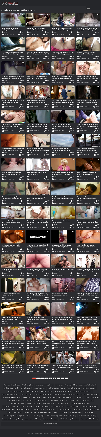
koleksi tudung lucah (49, 397)
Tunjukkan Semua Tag (51, 424)
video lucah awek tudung (33, 419)
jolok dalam (26, 397)
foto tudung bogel (72, 394)
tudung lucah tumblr (14, 413)
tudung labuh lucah (64, 410)
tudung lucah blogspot (92, 410)
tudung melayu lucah (44, 413)
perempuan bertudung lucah (81, 404)
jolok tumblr (36, 397)
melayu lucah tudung (33, 404)
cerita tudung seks (59, 394)
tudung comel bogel (38, 410)
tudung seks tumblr (75, 413)
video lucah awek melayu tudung (12, 419)
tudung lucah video (29, 413)
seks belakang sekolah (42, 407)
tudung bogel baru (8, 410)
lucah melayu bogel (41, 400)
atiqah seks (49, 385)
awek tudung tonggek (73, 388)
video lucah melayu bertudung (69, 419)
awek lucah (59, 385)
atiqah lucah (40, 385)
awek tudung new (40, 388)
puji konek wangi (27, 407)
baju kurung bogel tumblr (16, 391)
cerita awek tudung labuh (63, 391)
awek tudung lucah (26, 388)
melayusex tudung (63, 404)
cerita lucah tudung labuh (10, 394)
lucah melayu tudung (56, 400)
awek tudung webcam (89, 388)
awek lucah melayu (71, 385)
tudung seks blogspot (60, 413)
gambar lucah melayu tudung (11, 397)
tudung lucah (78, 410)
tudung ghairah (51, 410)
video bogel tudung (70, 416)
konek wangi (79, 397)
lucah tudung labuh (86, 400)
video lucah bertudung (50, 419)
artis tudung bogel (27, 385)
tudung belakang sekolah (89, 407)
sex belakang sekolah (57, 407)
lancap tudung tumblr (92, 397)
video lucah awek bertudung (87, 416)
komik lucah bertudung (65, 397)
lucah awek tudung (14, 400)
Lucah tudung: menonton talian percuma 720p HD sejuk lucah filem (46, 433)
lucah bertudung (28, 400)
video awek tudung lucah (54, 416)
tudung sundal (88, 413)
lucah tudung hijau (72, 400)
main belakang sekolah (17, 404)
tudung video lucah (22, 416)
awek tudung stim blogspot (56, 388)
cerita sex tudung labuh (43, 394)
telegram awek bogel (72, 407)
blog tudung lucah (46, 391)
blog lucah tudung (32, 391)
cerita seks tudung (27, 394)
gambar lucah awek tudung (89, 394)
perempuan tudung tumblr (11, 407)
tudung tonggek (9, 416)
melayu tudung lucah (49, 404)
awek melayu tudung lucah (87, 385)
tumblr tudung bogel (37, 416)
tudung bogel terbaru (22, 410)
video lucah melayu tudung (89, 419)
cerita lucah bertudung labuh (82, 391)
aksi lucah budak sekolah (12, 385)
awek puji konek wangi (11, 388)
